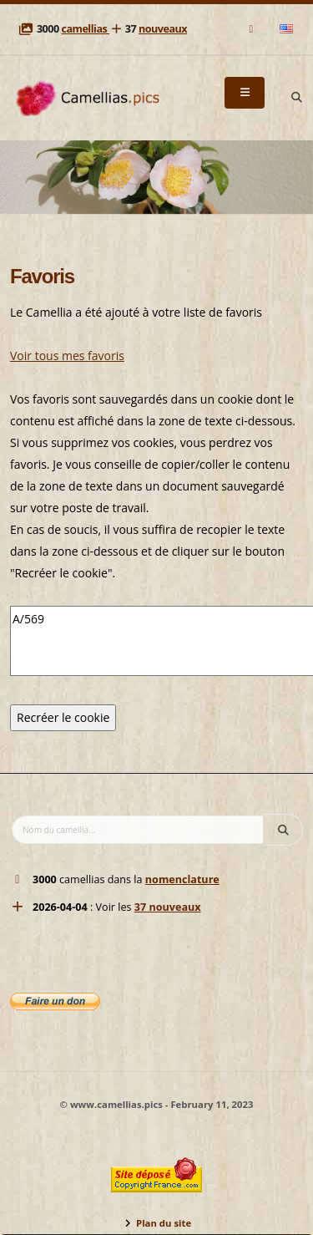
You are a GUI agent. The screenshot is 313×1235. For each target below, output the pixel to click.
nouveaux (163, 29)
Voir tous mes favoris (67, 355)
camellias (85, 29)
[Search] (296, 98)
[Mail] (252, 29)
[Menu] (245, 93)
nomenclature (182, 879)
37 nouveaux (167, 907)
